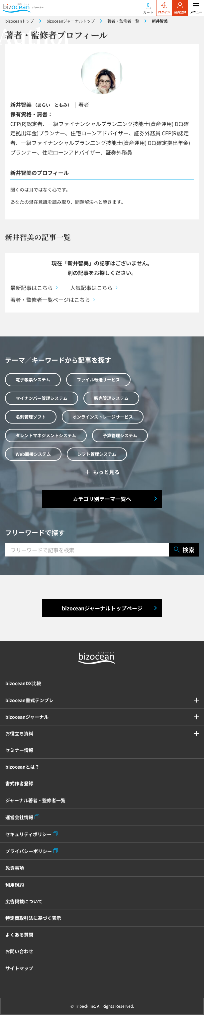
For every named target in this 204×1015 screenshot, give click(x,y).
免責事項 (14, 867)
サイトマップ (19, 968)
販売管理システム (111, 398)
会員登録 (180, 8)
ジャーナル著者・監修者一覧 (35, 800)
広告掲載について (24, 901)
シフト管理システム (96, 454)
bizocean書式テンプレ (29, 700)
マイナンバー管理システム (41, 398)
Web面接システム (33, 454)
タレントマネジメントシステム (46, 435)
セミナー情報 (19, 750)
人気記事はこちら (91, 288)
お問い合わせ (19, 951)
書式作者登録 (19, 783)
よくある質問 (19, 934)
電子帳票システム (33, 379)
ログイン (164, 8)
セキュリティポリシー (28, 834)
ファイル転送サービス (98, 379)
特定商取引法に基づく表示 (33, 918)
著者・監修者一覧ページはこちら (50, 300)
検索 (184, 550)
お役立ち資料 (19, 733)
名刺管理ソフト (31, 417)
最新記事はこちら (31, 288)
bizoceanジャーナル (27, 716)
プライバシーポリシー (28, 851)
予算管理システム (120, 435)
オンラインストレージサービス (102, 417)
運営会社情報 (19, 817)
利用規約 (14, 884)
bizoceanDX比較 (23, 683)
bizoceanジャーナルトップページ (102, 608)
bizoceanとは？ (22, 766)
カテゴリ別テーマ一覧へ (102, 499)
